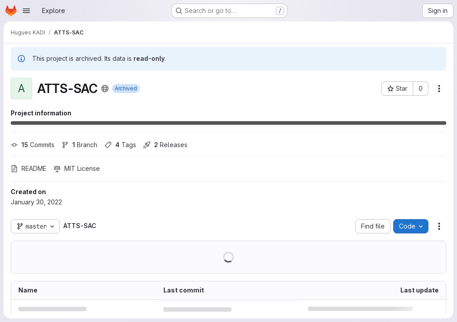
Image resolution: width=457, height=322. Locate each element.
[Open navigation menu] (26, 11)
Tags (120, 144)
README (28, 168)
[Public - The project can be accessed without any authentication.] (104, 88)
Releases (165, 144)
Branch (79, 144)
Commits (32, 144)
